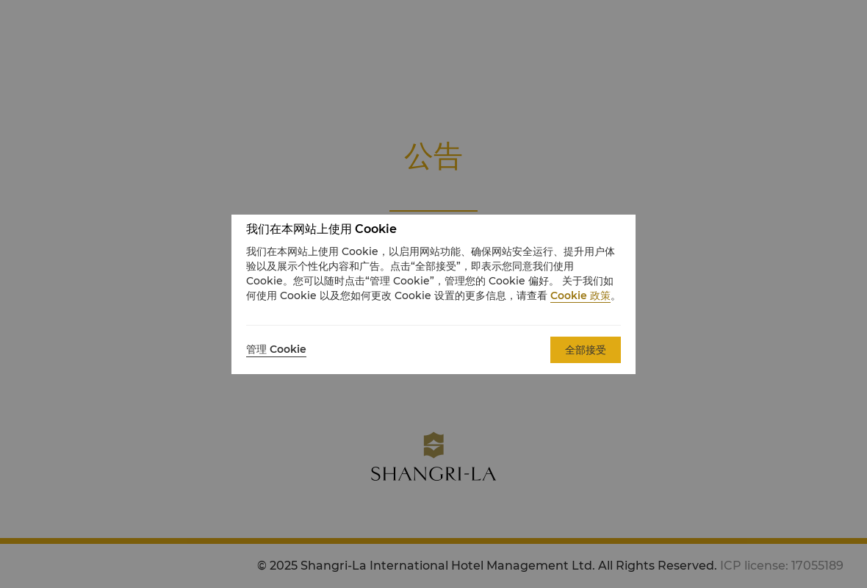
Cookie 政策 (580, 295)
